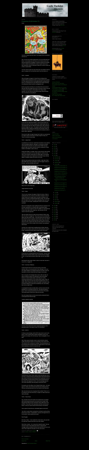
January (56, 203)
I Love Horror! (55, 138)
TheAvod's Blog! (55, 133)
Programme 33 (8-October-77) (30, 21)
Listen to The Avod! (56, 135)
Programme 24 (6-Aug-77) (59, 188)
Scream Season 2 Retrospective (60, 173)
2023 (55, 144)
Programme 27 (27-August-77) (60, 182)
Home (36, 440)
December (57, 157)
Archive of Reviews (56, 82)
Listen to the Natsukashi (57, 137)
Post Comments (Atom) (32, 443)
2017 (55, 153)
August (56, 164)
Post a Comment (25, 438)
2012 (55, 210)
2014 (55, 207)
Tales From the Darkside (57, 94)
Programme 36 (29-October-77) (60, 165)
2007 (55, 219)
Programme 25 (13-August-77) (60, 186)
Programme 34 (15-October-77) (60, 169)
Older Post (48, 440)
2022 (55, 146)
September (57, 162)
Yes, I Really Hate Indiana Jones (58, 95)
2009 (55, 216)
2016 (55, 155)
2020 (55, 148)
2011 (55, 212)
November (57, 158)
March (56, 199)
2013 (55, 209)
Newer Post (24, 440)
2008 (55, 218)
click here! (62, 25)
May (56, 196)
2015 (55, 205)
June (56, 194)
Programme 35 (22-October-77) (60, 167)
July (55, 192)
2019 (55, 150)
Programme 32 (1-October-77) (60, 174)
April (56, 197)
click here (54, 32)
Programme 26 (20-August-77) (60, 184)
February (56, 201)
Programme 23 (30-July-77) (59, 190)
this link (63, 45)
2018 (55, 151)
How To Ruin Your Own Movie (58, 83)
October (56, 160)
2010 (55, 214)
